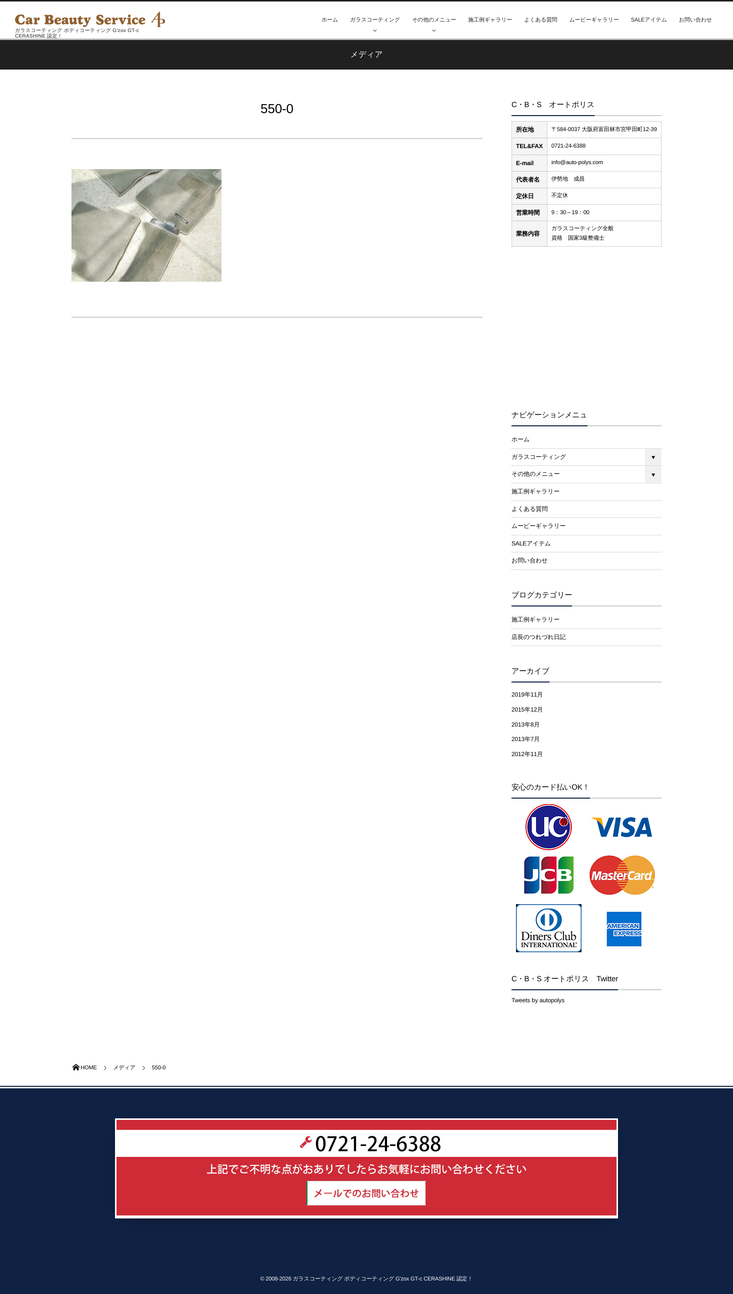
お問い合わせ (695, 20)
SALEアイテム (649, 20)
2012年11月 (527, 754)
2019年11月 (527, 694)
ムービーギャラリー (593, 20)
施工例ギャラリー (490, 20)
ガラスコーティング (375, 20)
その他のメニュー (434, 20)
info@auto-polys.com (577, 163)
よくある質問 (540, 20)
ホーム (330, 20)
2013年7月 (526, 739)
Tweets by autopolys (538, 1000)
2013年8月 (526, 724)
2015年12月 (527, 709)
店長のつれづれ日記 (539, 636)
